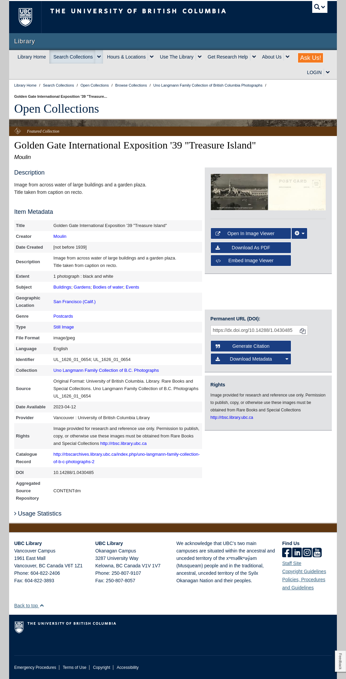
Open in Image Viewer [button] (245, 233)
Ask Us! (310, 57)
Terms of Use (74, 667)
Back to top (29, 605)
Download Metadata (252, 359)
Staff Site (291, 563)
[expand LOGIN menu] (328, 72)
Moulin (59, 236)
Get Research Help (228, 57)
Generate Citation (243, 346)
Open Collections (56, 108)
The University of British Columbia (30, 17)
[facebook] (287, 553)
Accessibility (128, 667)
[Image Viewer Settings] (299, 233)
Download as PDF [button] (243, 247)
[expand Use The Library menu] (200, 57)
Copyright (101, 667)
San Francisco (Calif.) (74, 301)
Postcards (63, 316)
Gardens (82, 287)
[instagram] (307, 553)
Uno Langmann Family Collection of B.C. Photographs (106, 370)
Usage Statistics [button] (37, 513)
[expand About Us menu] (287, 57)
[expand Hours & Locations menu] (152, 57)
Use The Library (176, 57)
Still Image (63, 327)
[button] (41, 605)
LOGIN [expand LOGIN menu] (314, 72)
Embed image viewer (245, 260)
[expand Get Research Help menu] (254, 57)
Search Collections (73, 57)
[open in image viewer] (239, 191)
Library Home (32, 57)
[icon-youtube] (317, 553)
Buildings (62, 287)
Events (132, 287)
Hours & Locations (126, 57)
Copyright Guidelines (304, 571)
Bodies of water (108, 287)
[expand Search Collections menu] (99, 57)
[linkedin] (297, 553)
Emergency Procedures (35, 667)
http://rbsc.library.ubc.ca (123, 443)
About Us (272, 57)
